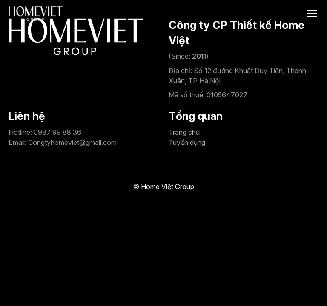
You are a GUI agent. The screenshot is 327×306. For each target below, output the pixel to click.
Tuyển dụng (187, 142)
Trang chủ (184, 132)
